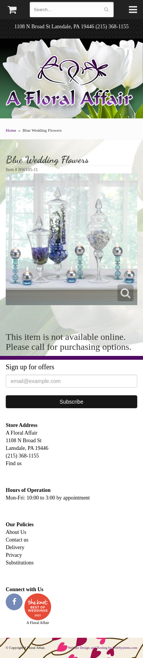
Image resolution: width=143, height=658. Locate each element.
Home (11, 130)
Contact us (17, 540)
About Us (16, 532)
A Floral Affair (71, 82)
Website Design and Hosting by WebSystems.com (102, 648)
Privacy (14, 555)
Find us (14, 463)
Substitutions (20, 563)
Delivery (15, 547)
